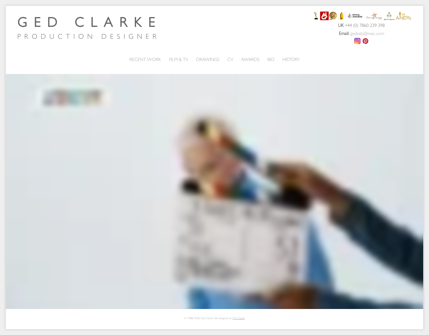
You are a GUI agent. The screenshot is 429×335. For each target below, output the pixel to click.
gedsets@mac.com (367, 33)
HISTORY (291, 59)
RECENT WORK (145, 59)
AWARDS (250, 59)
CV (230, 59)
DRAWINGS (207, 59)
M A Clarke (239, 318)
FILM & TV (178, 59)
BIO (271, 59)
